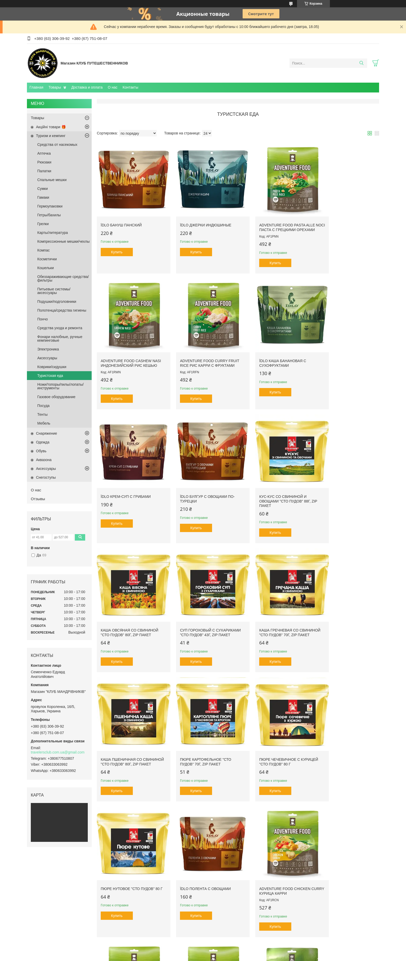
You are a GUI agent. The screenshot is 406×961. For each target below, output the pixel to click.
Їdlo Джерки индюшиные (198, 218)
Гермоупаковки (49, 206)
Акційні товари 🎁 (51, 127)
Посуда (43, 406)
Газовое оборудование (56, 397)
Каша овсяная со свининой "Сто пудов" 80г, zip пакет (201, 486)
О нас (112, 87)
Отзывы (38, 499)
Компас (43, 250)
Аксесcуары (47, 358)
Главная (36, 87)
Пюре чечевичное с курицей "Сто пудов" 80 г (269, 612)
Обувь (41, 451)
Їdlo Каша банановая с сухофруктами (196, 353)
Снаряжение (46, 433)
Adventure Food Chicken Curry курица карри (198, 739)
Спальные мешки (52, 180)
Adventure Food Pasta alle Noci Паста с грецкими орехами (272, 222)
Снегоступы (46, 477)
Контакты (130, 87)
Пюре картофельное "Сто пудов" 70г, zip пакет (198, 612)
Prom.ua (225, 951)
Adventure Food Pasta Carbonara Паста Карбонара (340, 741)
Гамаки (43, 197)
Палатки (44, 171)
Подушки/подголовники (56, 301)
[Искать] (361, 63)
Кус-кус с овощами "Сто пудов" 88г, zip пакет (269, 871)
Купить (116, 245)
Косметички (47, 259)
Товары (54, 87)
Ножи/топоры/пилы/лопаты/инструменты (60, 386)
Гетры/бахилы (49, 215)
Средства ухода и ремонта (59, 328)
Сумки (42, 189)
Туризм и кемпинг (51, 136)
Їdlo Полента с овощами (126, 737)
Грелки (43, 224)
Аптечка (44, 153)
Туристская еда (50, 376)
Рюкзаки (44, 162)
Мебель (43, 423)
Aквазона (44, 460)
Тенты (42, 414)
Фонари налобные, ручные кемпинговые (59, 338)
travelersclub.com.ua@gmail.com (57, 752)
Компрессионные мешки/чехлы (63, 241)
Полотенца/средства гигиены (61, 310)
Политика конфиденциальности (248, 956)
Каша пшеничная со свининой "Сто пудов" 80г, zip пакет (127, 614)
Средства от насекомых (57, 144)
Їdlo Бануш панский (121, 218)
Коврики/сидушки (51, 367)
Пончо (42, 319)
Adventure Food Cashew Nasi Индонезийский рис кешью (342, 222)
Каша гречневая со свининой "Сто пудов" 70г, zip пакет (343, 488)
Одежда (42, 442)
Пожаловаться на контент (203, 956)
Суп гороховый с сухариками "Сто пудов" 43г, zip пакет (273, 488)
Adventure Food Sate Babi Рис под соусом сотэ (127, 871)
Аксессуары (46, 469)
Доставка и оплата (87, 87)
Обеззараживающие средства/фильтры (63, 278)
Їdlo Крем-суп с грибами (270, 351)
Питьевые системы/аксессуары (53, 291)
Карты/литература (52, 233)
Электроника (48, 349)
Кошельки (45, 268)
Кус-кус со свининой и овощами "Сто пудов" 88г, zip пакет (130, 488)
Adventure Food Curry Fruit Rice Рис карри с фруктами (124, 355)
